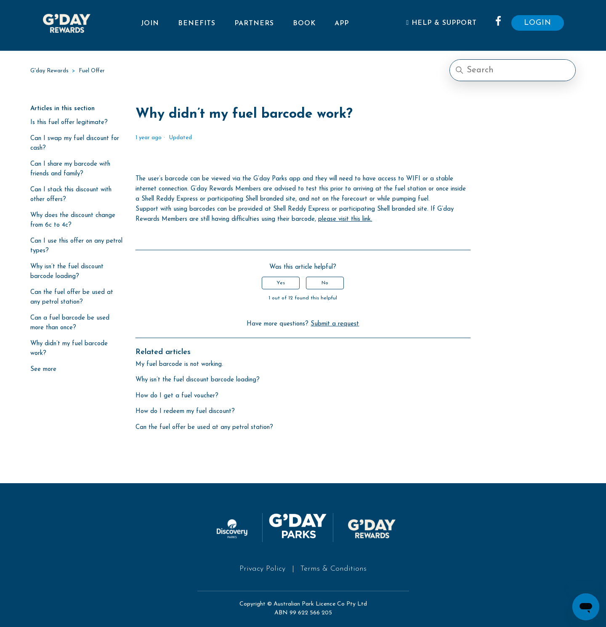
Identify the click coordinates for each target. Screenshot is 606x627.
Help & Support (441, 22)
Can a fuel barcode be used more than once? (69, 323)
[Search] (512, 70)
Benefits (196, 23)
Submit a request (335, 324)
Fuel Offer (92, 71)
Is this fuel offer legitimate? (69, 122)
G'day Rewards (49, 71)
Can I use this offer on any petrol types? (76, 246)
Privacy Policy (262, 569)
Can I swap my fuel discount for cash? (74, 143)
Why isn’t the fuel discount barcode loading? (67, 272)
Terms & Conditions (333, 569)
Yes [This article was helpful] (280, 283)
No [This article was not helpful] (325, 283)
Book (304, 23)
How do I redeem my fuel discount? (185, 411)
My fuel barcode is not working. (179, 364)
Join (150, 23)
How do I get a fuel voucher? (177, 396)
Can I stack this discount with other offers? (71, 195)
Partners (254, 23)
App (342, 23)
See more (43, 369)
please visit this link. (345, 219)
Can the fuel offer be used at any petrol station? (71, 297)
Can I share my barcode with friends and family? (70, 169)
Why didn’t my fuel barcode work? (69, 349)
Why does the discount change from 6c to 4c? (72, 220)
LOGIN (537, 23)
